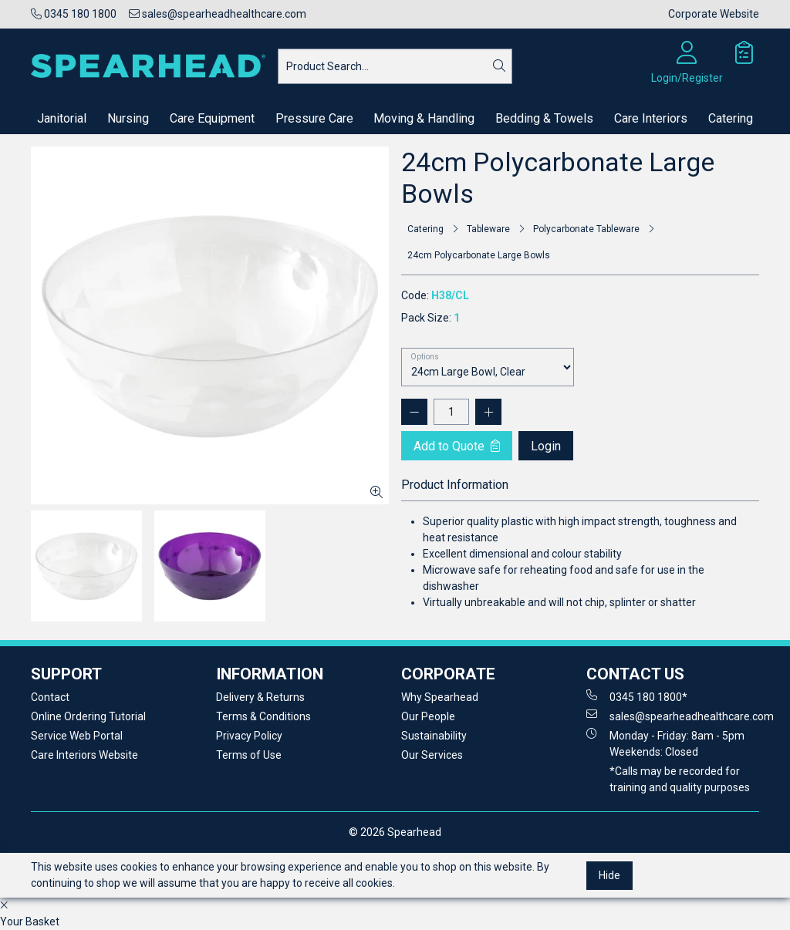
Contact (50, 697)
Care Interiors (650, 118)
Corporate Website (713, 14)
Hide (609, 875)
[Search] (499, 66)
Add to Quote (457, 446)
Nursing (128, 118)
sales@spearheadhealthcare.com (217, 14)
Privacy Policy (249, 736)
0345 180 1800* (636, 696)
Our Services (432, 755)
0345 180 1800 (73, 14)
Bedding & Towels (544, 118)
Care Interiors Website (84, 755)
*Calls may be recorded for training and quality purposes (679, 779)
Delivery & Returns (260, 697)
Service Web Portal (77, 736)
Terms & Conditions (263, 716)
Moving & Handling (423, 118)
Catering (730, 118)
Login (546, 446)
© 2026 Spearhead (395, 832)
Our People (428, 716)
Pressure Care (314, 118)
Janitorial (61, 118)
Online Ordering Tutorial (88, 716)
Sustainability (434, 736)
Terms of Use (249, 755)
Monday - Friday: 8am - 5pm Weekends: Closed (665, 743)
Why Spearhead (439, 697)
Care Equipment (212, 118)
